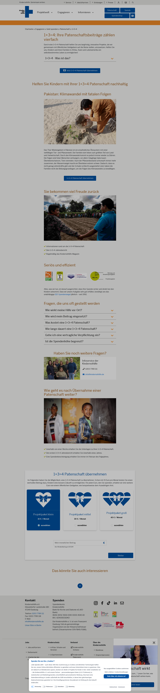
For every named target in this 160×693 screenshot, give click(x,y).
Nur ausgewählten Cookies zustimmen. (116, 668)
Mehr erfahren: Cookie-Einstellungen (116, 672)
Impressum (121, 687)
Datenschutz (113, 687)
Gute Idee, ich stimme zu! (116, 676)
